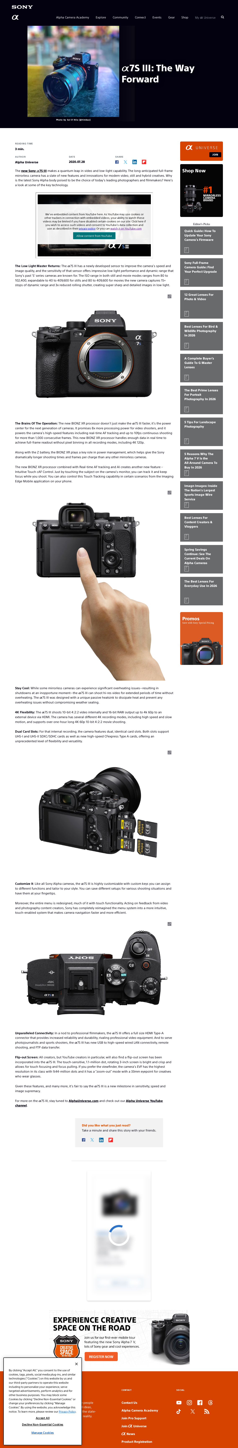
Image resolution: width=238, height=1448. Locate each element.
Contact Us (129, 1402)
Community (120, 17)
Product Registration (137, 1441)
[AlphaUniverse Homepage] (15, 17)
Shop (184, 17)
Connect (140, 17)
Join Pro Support (134, 1418)
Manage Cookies (42, 1432)
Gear (171, 17)
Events (157, 17)
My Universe (205, 17)
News (128, 1434)
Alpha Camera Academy (72, 17)
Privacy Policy (67, 1411)
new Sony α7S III (34, 171)
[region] (42, 1401)
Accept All (43, 1418)
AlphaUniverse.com (83, 1101)
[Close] (76, 1364)
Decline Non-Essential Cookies (42, 1424)
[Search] (222, 17)
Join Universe (134, 1426)
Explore (101, 17)
